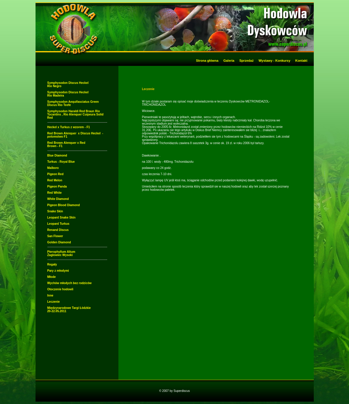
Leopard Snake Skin (61, 217)
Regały (52, 264)
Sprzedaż (246, 60)
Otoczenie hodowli (60, 289)
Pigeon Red (55, 174)
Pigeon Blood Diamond (63, 205)
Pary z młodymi (58, 270)
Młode (51, 276)
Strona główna (207, 60)
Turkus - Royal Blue (61, 161)
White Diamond (58, 199)
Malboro (53, 168)
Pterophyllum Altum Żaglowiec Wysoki (61, 253)
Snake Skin (55, 211)
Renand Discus (58, 230)
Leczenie (53, 301)
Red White (54, 192)
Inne (50, 295)
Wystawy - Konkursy (274, 60)
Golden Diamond (59, 242)
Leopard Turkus (58, 223)
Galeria (228, 60)
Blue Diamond (57, 155)
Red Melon (54, 180)
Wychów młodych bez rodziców (69, 283)
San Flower (55, 236)
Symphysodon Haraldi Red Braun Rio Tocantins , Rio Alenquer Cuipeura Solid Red (75, 114)
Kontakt (304, 60)
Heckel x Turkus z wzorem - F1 (68, 127)
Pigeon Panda (57, 186)
